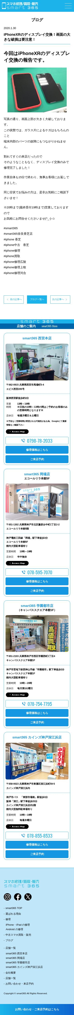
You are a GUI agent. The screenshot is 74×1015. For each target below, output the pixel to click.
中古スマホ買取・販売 (18, 934)
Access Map (18, 431)
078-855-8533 (39, 835)
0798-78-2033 (39, 440)
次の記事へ (58, 299)
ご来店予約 (37, 459)
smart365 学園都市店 (18, 962)
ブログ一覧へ (37, 299)
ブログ (9, 940)
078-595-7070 (39, 572)
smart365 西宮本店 (16, 953)
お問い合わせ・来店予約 (20, 983)
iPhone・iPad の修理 (18, 924)
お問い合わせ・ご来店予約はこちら (37, 1009)
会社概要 (11, 972)
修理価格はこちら (37, 450)
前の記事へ (16, 299)
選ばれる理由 (13, 913)
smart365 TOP (14, 908)
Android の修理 (14, 929)
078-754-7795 (40, 703)
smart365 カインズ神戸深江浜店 (24, 967)
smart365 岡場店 (15, 957)
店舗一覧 (11, 947)
